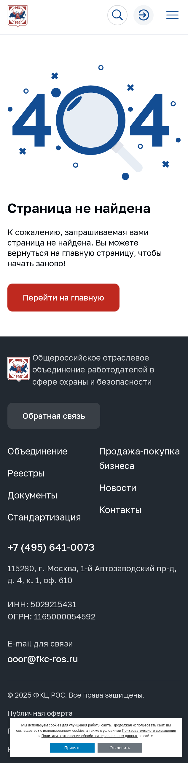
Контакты (120, 509)
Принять (72, 747)
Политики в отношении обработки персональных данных (90, 736)
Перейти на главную (63, 297)
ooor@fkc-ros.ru (42, 658)
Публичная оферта (40, 713)
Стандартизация (44, 517)
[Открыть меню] (173, 15)
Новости (117, 487)
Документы (32, 495)
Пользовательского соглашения (149, 731)
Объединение (37, 451)
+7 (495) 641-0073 (51, 547)
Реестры (26, 473)
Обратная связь (54, 416)
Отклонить (120, 747)
